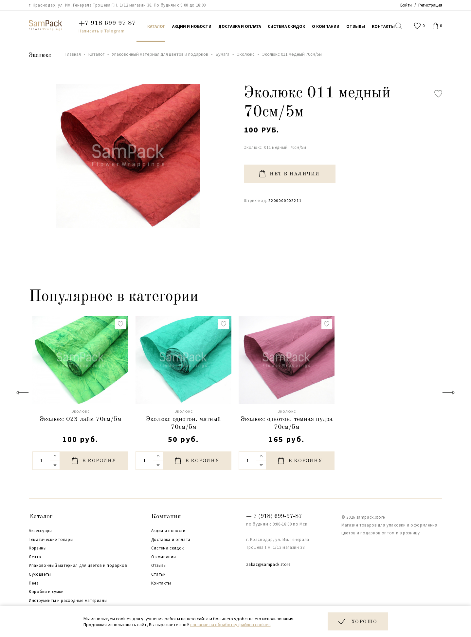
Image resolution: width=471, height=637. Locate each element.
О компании (163, 557)
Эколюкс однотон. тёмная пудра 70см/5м (287, 423)
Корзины (38, 548)
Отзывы (159, 565)
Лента (35, 557)
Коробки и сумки (46, 591)
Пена (34, 583)
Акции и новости (168, 530)
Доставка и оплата (170, 539)
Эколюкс (40, 55)
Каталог (41, 516)
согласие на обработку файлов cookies (230, 624)
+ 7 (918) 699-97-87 (274, 516)
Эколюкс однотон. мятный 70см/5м (183, 423)
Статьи (158, 574)
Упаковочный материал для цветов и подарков (78, 565)
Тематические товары (51, 539)
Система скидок (167, 548)
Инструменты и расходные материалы (68, 600)
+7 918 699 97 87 (107, 23)
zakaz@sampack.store (268, 564)
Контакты (161, 583)
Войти (406, 5)
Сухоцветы (40, 574)
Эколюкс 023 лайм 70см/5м (80, 419)
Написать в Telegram (101, 31)
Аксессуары (41, 530)
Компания (166, 516)
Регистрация (430, 5)
